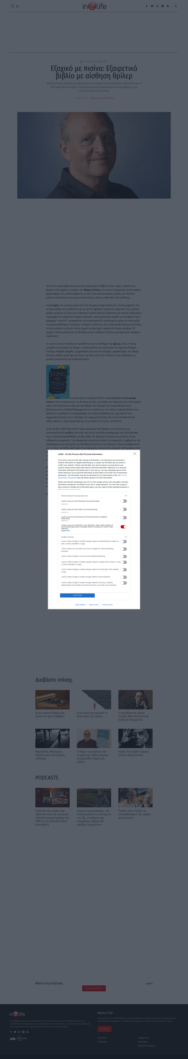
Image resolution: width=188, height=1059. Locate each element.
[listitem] (94, 495)
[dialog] (94, 529)
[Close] (135, 454)
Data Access (94, 605)
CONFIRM (77, 595)
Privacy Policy (107, 605)
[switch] (124, 501)
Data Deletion (80, 605)
